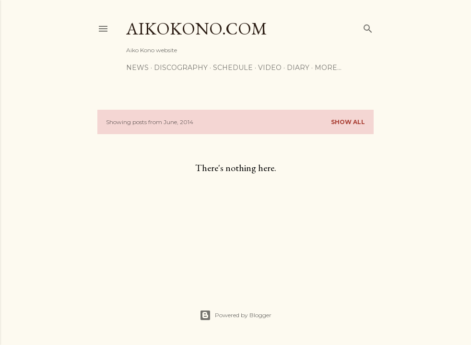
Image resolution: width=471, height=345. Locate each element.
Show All (348, 122)
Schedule (233, 67)
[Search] (368, 26)
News (137, 67)
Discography (181, 67)
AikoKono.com (196, 28)
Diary (298, 67)
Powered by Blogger (235, 315)
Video (270, 67)
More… (328, 67)
